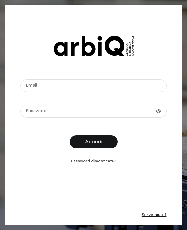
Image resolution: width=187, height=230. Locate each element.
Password (36, 110)
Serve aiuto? (153, 214)
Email (31, 85)
